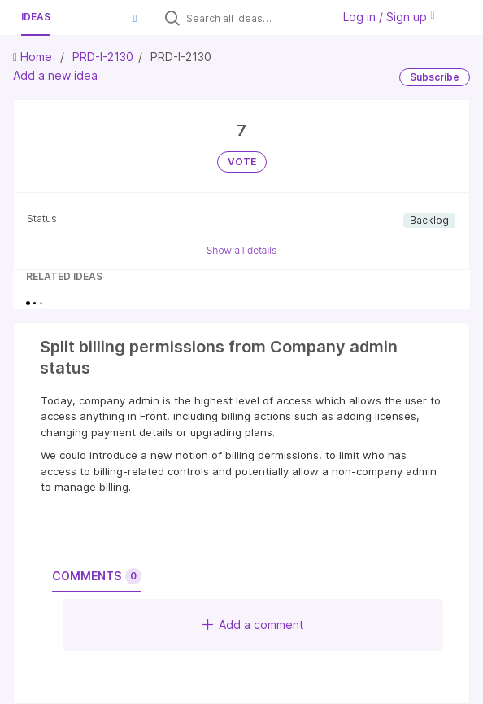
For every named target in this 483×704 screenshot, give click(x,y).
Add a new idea (55, 75)
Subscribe (434, 77)
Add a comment (253, 625)
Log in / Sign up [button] (388, 17)
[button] (135, 18)
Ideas (35, 17)
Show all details (242, 250)
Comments (96, 576)
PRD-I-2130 (102, 56)
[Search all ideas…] (255, 18)
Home (34, 56)
